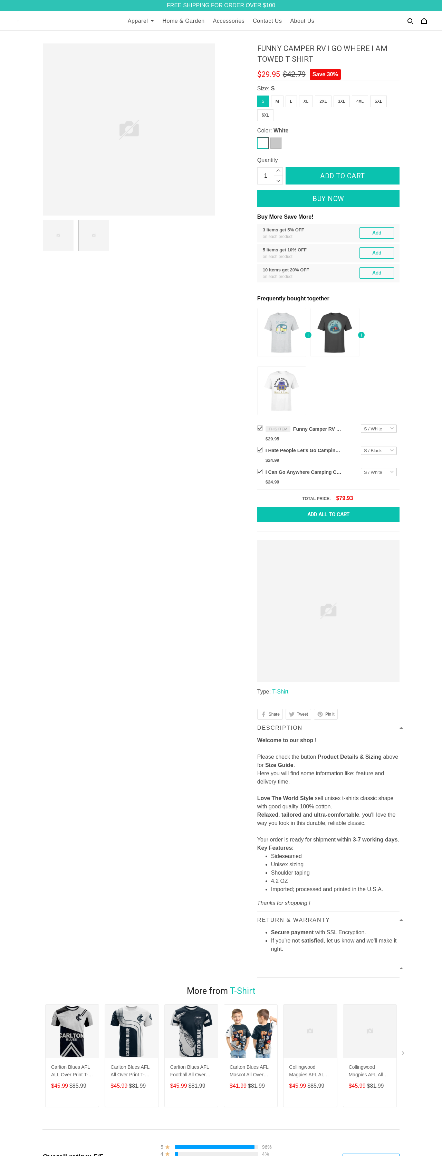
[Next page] (403, 1108)
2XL (323, 101)
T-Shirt (280, 692)
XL (306, 101)
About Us (302, 21)
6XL (265, 115)
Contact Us (267, 21)
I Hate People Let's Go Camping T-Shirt (304, 450)
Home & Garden (183, 21)
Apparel (141, 21)
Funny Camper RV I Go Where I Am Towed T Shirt (317, 429)
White (281, 130)
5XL (378, 101)
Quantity (267, 160)
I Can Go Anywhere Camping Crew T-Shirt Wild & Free (304, 472)
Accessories (229, 21)
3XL (341, 101)
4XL (360, 101)
